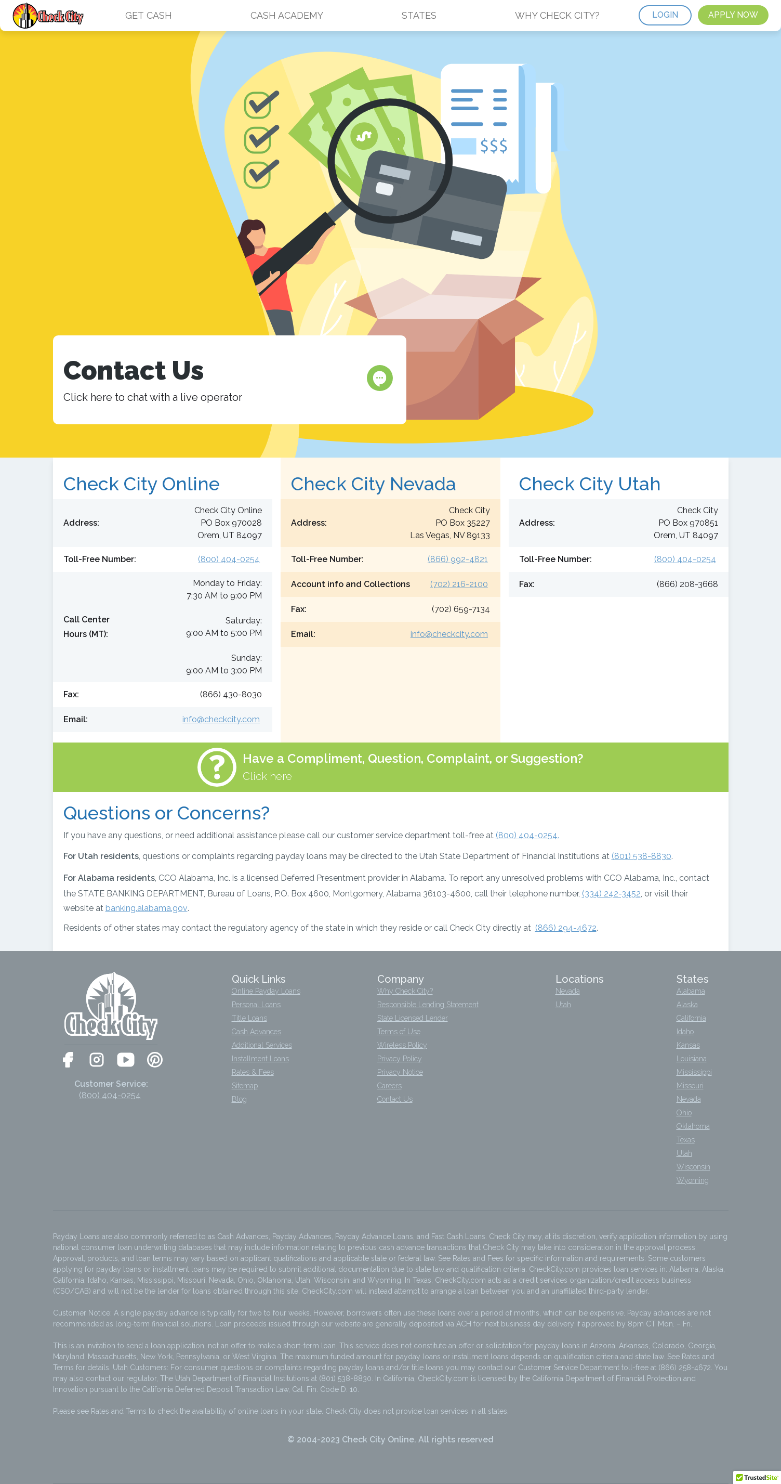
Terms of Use (398, 1031)
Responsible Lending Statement (428, 1004)
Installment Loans (260, 1059)
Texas (686, 1140)
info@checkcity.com (221, 719)
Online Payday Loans (266, 991)
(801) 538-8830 (641, 856)
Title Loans (249, 1018)
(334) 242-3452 (611, 894)
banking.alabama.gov (146, 908)
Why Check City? (405, 991)
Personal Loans (256, 1004)
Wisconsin (693, 1167)
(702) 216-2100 (459, 584)
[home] (49, 16)
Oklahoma (693, 1126)
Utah (563, 1004)
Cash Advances (256, 1031)
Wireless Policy (402, 1045)
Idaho (685, 1031)
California (691, 1018)
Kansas (688, 1045)
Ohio (684, 1113)
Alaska (687, 1004)
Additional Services (262, 1045)
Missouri (690, 1086)
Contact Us (395, 1099)
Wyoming (693, 1180)
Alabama (691, 991)
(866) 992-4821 (458, 559)
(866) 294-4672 (566, 928)
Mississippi (694, 1072)
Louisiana (692, 1059)
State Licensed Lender (412, 1018)
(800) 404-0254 (229, 559)
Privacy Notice (400, 1072)
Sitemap (245, 1086)
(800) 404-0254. (527, 835)
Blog (239, 1099)
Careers (389, 1086)
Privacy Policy (399, 1059)
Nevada (567, 991)
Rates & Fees (253, 1072)
